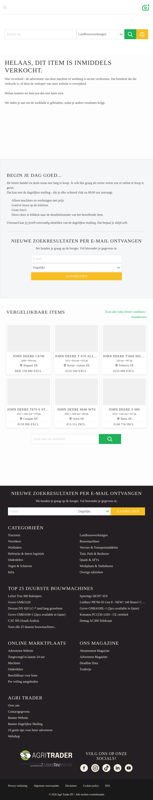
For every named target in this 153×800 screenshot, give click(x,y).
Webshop (14, 736)
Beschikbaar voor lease (22, 675)
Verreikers (14, 541)
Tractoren (14, 535)
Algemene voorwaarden (46, 785)
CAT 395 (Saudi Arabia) (23, 620)
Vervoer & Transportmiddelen (99, 547)
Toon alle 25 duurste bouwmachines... (32, 627)
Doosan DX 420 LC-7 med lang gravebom (35, 608)
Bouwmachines (89, 541)
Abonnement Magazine (95, 650)
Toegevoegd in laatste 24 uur (26, 657)
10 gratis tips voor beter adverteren (30, 730)
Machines (14, 663)
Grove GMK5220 (19, 602)
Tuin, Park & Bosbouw (94, 553)
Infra (11, 572)
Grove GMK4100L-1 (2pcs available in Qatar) (109, 608)
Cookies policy (91, 785)
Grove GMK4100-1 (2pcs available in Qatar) (36, 614)
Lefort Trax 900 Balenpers (25, 596)
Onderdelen (15, 560)
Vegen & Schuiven (20, 566)
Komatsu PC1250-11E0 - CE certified (104, 614)
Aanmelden (76, 276)
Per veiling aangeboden (23, 681)
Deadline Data (89, 663)
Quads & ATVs (89, 560)
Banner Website (18, 717)
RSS (107, 785)
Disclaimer (71, 785)
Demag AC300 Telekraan (96, 620)
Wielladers (15, 547)
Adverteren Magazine (93, 657)
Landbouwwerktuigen (94, 535)
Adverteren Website (20, 650)
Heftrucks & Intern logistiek (26, 553)
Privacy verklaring (17, 785)
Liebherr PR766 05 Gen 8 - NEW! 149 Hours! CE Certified (112, 602)
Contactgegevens (19, 711)
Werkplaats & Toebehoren (96, 566)
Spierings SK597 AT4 (94, 596)
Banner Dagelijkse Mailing (25, 724)
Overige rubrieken (91, 572)
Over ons (14, 705)
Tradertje (85, 669)
